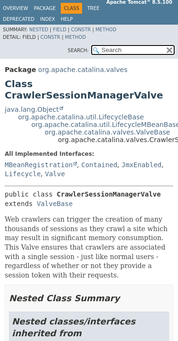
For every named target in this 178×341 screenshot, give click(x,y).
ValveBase (55, 203)
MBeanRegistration (39, 165)
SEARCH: (78, 50)
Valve (55, 174)
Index (47, 19)
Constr (81, 29)
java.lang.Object (32, 109)
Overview (15, 8)
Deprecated (19, 19)
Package (45, 8)
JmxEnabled (141, 165)
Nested (38, 29)
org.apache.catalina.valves (82, 69)
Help (67, 19)
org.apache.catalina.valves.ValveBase (107, 132)
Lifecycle (23, 174)
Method (105, 29)
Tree (93, 8)
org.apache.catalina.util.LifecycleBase (81, 117)
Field (59, 29)
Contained (99, 165)
